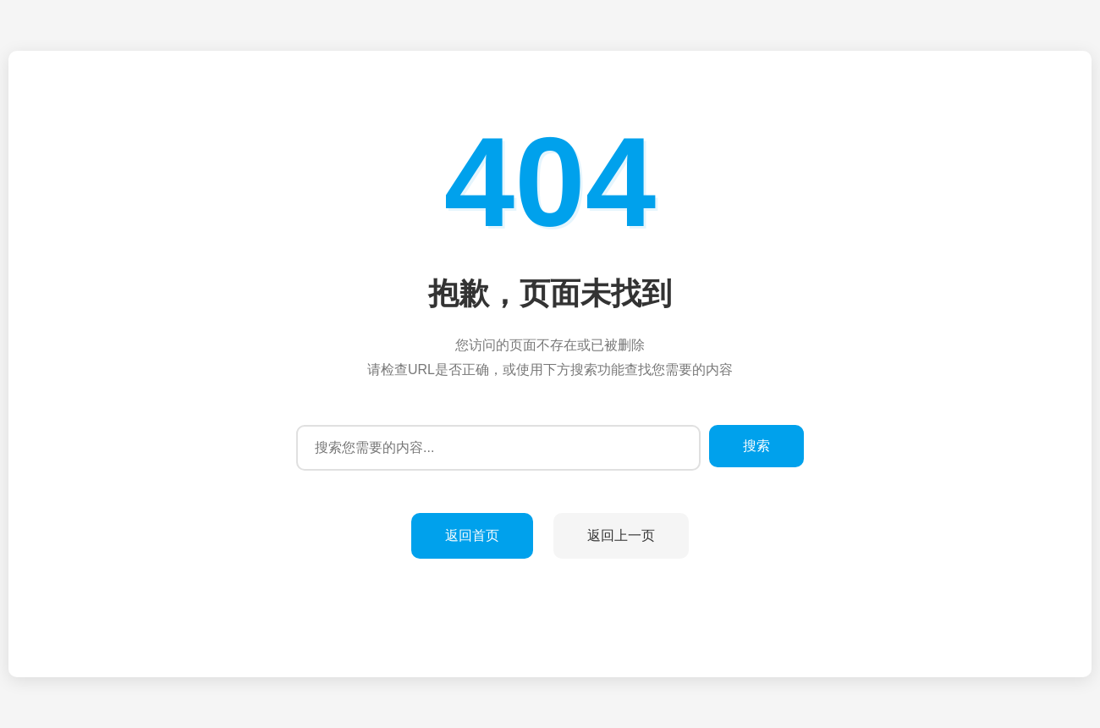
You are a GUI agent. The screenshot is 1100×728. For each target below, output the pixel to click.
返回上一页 (621, 535)
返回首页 (472, 535)
